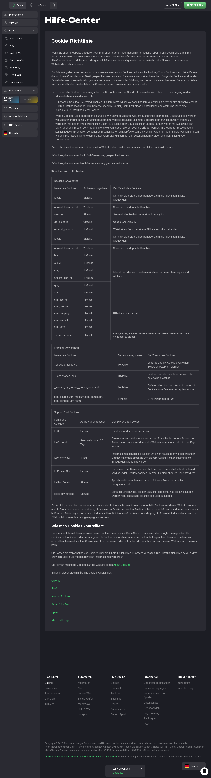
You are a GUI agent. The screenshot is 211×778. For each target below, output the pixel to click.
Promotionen (52, 693)
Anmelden (172, 5)
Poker (114, 704)
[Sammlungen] (20, 82)
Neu (80, 688)
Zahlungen (150, 718)
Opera (54, 612)
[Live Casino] (20, 90)
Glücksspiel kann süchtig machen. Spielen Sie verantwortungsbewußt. (81, 756)
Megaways (84, 704)
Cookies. (118, 772)
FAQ (146, 723)
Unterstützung (185, 688)
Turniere (49, 704)
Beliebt (115, 682)
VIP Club (50, 698)
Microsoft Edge (60, 620)
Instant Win (84, 693)
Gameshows (118, 709)
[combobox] (194, 766)
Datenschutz (151, 702)
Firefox (55, 588)
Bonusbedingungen (155, 688)
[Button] (53, 5)
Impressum (183, 682)
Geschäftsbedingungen (157, 682)
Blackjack (116, 688)
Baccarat (116, 698)
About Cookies (121, 564)
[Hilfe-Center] (20, 125)
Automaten (84, 682)
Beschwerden (152, 707)
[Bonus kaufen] (20, 60)
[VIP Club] (20, 22)
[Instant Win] (20, 53)
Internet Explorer (61, 596)
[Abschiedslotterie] (20, 116)
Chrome (55, 580)
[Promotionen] (20, 14)
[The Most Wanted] (10, 99)
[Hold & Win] (20, 74)
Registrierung (151, 713)
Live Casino (51, 688)
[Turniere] (20, 108)
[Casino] (20, 30)
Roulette (116, 693)
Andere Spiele (119, 714)
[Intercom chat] (204, 771)
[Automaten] (20, 38)
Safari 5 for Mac (60, 604)
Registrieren (195, 5)
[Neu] (20, 45)
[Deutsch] (20, 133)
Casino (49, 682)
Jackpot (82, 714)
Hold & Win (84, 709)
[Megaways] (20, 67)
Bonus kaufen (85, 698)
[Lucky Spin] (29, 99)
